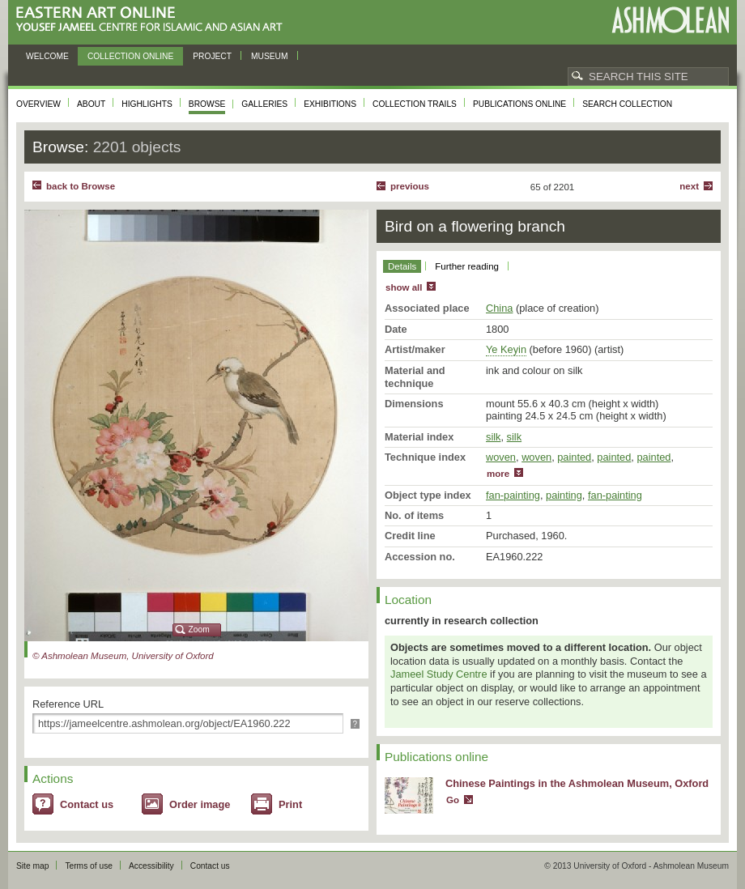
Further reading (467, 266)
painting (564, 495)
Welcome (47, 56)
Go (452, 800)
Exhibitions (330, 104)
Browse (207, 104)
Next (689, 186)
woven (501, 457)
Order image (199, 804)
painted (574, 457)
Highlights (146, 104)
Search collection (627, 104)
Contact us (86, 804)
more (498, 474)
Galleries (264, 104)
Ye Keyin (506, 349)
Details (402, 266)
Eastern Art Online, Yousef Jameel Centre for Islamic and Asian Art (153, 19)
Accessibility (151, 865)
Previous (409, 186)
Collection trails (414, 104)
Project (212, 56)
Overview (38, 104)
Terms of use (89, 865)
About (91, 104)
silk (493, 437)
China (499, 308)
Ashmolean (670, 19)
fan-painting (513, 495)
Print (290, 804)
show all (403, 287)
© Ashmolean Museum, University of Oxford (123, 656)
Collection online (130, 56)
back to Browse (80, 186)
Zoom (199, 629)
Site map (32, 865)
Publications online (519, 104)
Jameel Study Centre (438, 674)
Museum (269, 56)
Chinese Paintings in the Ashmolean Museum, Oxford (577, 783)
